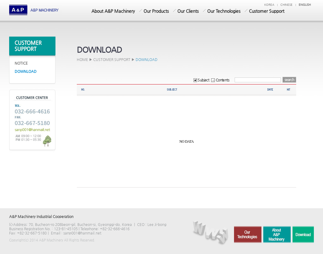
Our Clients (188, 11)
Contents (220, 80)
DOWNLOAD (26, 71)
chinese (286, 4)
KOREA (269, 4)
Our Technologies (223, 11)
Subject (201, 80)
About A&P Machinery (113, 11)
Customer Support (266, 11)
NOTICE (21, 63)
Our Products (156, 11)
